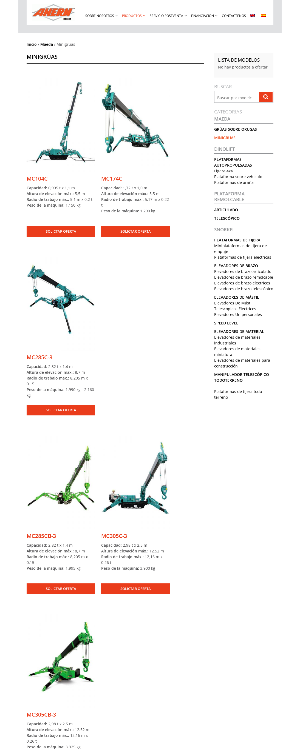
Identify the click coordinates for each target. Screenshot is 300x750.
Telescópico (227, 218)
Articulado (226, 209)
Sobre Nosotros (99, 15)
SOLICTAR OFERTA (54, 209)
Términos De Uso (129, 743)
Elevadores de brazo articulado (242, 271)
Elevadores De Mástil (236, 308)
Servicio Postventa (166, 15)
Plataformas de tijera (237, 240)
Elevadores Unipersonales (238, 326)
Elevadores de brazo (236, 265)
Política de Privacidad (233, 660)
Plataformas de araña (234, 182)
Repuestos (127, 660)
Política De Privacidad (169, 743)
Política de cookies (231, 672)
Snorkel (224, 230)
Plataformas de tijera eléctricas (242, 257)
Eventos (29, 678)
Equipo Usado (66, 712)
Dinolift (224, 149)
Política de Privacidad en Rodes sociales (247, 666)
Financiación (202, 15)
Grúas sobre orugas (235, 129)
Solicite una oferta (69, 718)
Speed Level (226, 334)
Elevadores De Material (239, 343)
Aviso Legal (225, 655)
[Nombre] (82, 611)
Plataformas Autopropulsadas (78, 655)
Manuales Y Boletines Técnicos (142, 678)
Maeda (46, 44)
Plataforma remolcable (229, 197)
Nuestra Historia (35, 660)
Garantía (125, 666)
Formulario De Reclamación (140, 672)
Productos (132, 15)
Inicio (32, 44)
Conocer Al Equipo (37, 666)
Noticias (29, 672)
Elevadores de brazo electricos (242, 288)
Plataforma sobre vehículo (238, 176)
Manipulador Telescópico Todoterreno (85, 707)
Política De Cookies (210, 743)
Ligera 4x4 (223, 170)
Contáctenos (234, 15)
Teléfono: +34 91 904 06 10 (191, 660)
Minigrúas (225, 137)
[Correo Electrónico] (155, 611)
